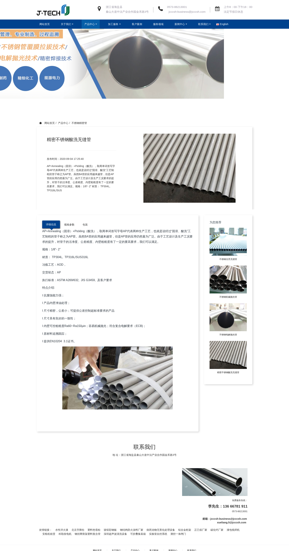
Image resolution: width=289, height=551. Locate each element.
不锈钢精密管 (79, 123)
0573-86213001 (177, 6)
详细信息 (51, 224)
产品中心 (63, 123)
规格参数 (69, 224)
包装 (85, 224)
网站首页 (44, 24)
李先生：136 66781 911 (227, 506)
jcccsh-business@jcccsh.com (186, 11)
